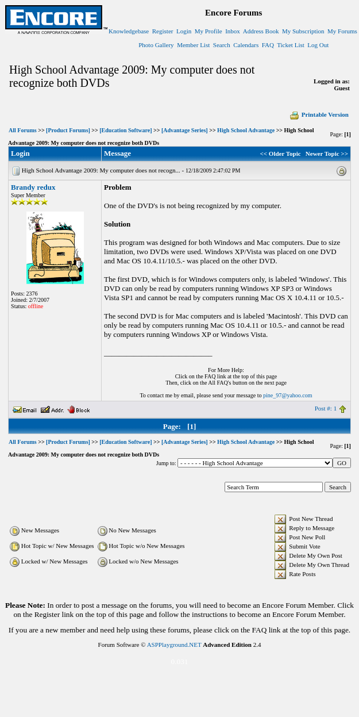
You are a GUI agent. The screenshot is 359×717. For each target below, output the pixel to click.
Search (221, 44)
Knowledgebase (129, 31)
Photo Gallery (155, 44)
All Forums (23, 130)
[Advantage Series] (184, 130)
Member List (193, 44)
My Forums (342, 31)
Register (162, 31)
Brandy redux (33, 187)
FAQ (268, 44)
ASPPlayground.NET (174, 644)
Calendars (245, 44)
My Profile (208, 31)
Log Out (318, 44)
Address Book (261, 31)
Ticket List (290, 44)
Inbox (232, 31)
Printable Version (319, 114)
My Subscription (303, 31)
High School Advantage (246, 130)
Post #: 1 (326, 408)
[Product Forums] (68, 130)
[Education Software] (125, 130)
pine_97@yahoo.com (287, 395)
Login (183, 31)
